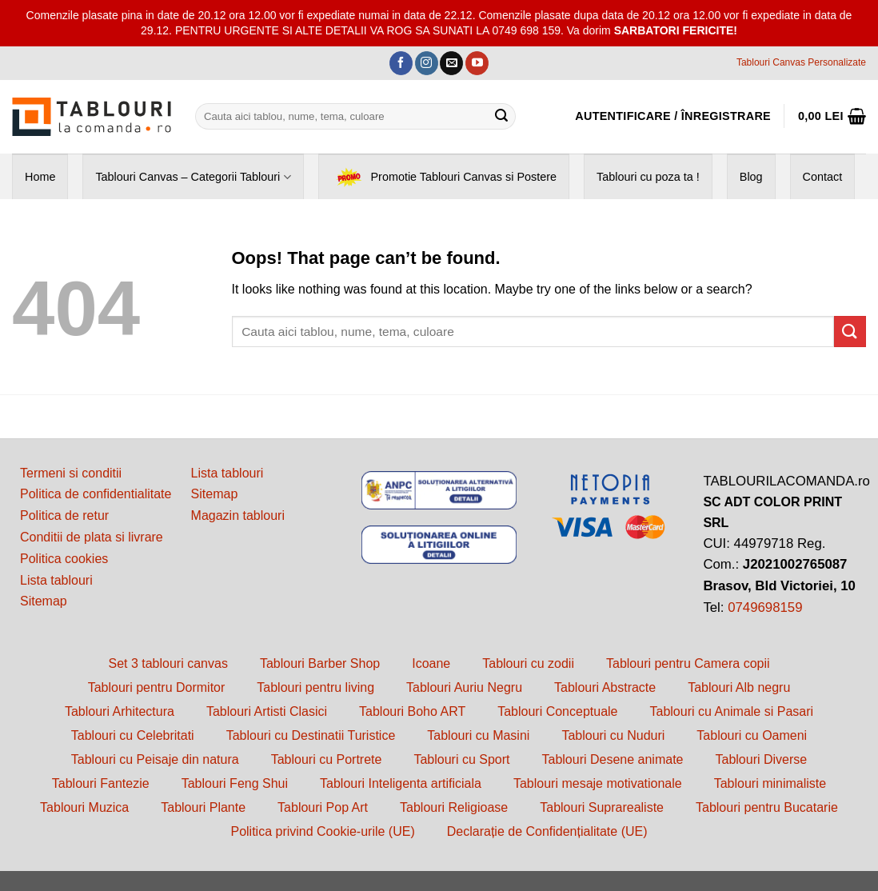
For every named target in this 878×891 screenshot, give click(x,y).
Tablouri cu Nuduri (612, 735)
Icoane (431, 663)
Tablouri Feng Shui (235, 783)
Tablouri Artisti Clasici (266, 711)
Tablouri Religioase (454, 807)
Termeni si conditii (71, 473)
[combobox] (355, 116)
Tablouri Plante (203, 807)
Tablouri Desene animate (612, 759)
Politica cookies (64, 558)
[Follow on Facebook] (401, 63)
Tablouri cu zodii (528, 663)
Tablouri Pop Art (322, 807)
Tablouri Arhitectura (119, 711)
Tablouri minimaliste (770, 783)
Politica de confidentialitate (95, 494)
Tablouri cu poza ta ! (648, 176)
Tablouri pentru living (315, 687)
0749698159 (765, 607)
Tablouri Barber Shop (320, 663)
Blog (751, 176)
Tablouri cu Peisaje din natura (155, 759)
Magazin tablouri (238, 515)
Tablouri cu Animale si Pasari (732, 711)
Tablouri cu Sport (461, 759)
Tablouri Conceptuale (557, 711)
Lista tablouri (56, 580)
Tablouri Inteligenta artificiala (400, 783)
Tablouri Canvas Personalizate (801, 62)
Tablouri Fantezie (101, 783)
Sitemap (43, 601)
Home (40, 176)
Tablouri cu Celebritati (132, 735)
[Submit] (501, 116)
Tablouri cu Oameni (751, 735)
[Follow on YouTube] (477, 63)
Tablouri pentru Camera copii (688, 663)
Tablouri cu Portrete (326, 759)
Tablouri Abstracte (605, 687)
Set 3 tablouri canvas (167, 663)
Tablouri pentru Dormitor (156, 687)
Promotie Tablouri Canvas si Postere (444, 177)
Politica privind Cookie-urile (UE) (322, 831)
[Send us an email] (451, 63)
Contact (823, 176)
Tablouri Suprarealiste (602, 807)
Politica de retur (64, 515)
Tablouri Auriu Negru (464, 687)
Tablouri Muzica (84, 807)
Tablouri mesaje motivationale (597, 783)
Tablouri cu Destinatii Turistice (311, 735)
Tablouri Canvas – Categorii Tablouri (192, 177)
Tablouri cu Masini (478, 735)
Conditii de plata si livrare (91, 537)
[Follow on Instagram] (426, 63)
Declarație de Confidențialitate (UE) (547, 831)
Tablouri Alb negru (739, 687)
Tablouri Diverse (761, 759)
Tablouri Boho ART (412, 711)
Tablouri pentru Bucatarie (767, 807)
